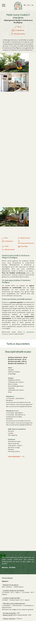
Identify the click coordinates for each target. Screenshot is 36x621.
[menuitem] (24, 5)
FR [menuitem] (25, 5)
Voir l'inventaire (14, 456)
